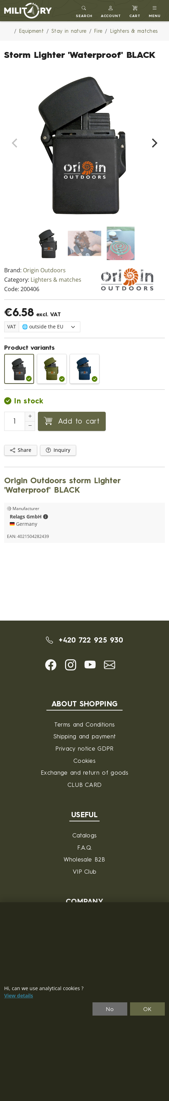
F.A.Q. (84, 847)
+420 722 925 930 (84, 639)
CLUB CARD (84, 784)
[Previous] (15, 143)
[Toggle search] (84, 11)
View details (18, 996)
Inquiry (58, 450)
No (110, 1008)
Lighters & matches (56, 279)
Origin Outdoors (44, 270)
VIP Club (85, 871)
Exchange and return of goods (84, 772)
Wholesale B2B (84, 859)
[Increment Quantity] (30, 417)
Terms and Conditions (84, 724)
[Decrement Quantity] (30, 426)
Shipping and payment (84, 736)
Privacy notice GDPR (84, 748)
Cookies (84, 760)
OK (147, 1008)
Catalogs (84, 835)
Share (20, 450)
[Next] (153, 143)
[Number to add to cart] (14, 421)
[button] (111, 11)
